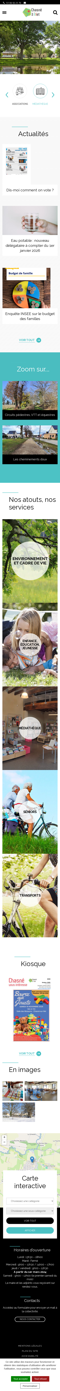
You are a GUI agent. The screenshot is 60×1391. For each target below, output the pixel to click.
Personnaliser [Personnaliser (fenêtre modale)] (30, 1386)
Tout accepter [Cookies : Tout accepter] (20, 1378)
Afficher (30, 1230)
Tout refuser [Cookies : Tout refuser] (40, 1378)
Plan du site (30, 1351)
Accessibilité (30, 1356)
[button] (32, 1159)
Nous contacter (30, 1319)
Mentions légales (30, 1346)
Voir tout (30, 1220)
